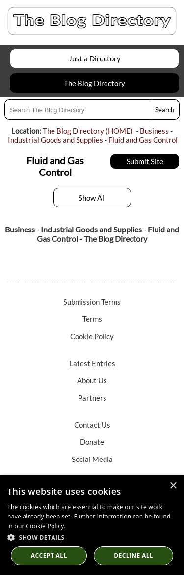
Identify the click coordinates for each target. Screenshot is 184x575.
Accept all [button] (49, 555)
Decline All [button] (133, 555)
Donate (92, 441)
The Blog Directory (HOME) (88, 130)
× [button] (173, 485)
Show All (92, 197)
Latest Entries (92, 363)
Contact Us (92, 424)
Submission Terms (92, 301)
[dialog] (92, 525)
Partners (92, 397)
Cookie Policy (92, 336)
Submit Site (145, 161)
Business (154, 130)
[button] (92, 537)
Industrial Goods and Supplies (55, 139)
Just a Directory (95, 58)
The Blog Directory (94, 83)
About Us (92, 380)
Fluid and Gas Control (143, 139)
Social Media (92, 459)
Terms (92, 319)
